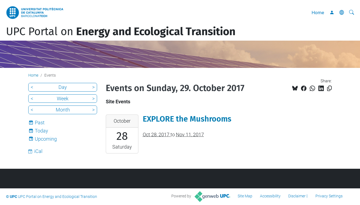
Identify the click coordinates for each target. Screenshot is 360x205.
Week (63, 98)
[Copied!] (329, 88)
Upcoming (46, 139)
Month (63, 110)
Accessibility (270, 196)
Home (318, 12)
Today (41, 131)
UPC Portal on (120, 31)
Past (40, 122)
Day (62, 87)
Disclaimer (297, 196)
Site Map (245, 196)
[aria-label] (351, 12)
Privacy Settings (329, 196)
